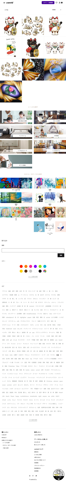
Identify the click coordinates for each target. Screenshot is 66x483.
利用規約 (36, 462)
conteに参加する (38, 435)
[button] (16, 189)
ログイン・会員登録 (48, 2)
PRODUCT (4, 437)
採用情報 (36, 471)
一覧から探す (6, 448)
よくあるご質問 (38, 454)
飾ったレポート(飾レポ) (39, 444)
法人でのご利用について (40, 460)
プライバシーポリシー (39, 465)
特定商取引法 (37, 468)
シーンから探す (6, 442)
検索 (61, 255)
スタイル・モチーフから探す (9, 445)
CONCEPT (4, 435)
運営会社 (36, 452)
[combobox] (56, 9)
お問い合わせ (37, 457)
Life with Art (37, 442)
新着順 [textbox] (53, 9)
